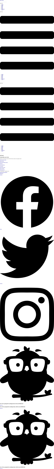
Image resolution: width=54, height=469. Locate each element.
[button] (27, 3)
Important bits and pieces (3, 172)
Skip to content (2, 0)
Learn (2, 75)
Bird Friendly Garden (2, 167)
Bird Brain (1, 163)
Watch (2, 6)
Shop (2, 8)
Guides (2, 5)
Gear (2, 148)
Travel (2, 77)
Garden (2, 4)
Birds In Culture (2, 161)
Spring (2, 9)
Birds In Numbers (2, 168)
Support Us (1, 173)
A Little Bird (2, 150)
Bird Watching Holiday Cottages (4, 162)
